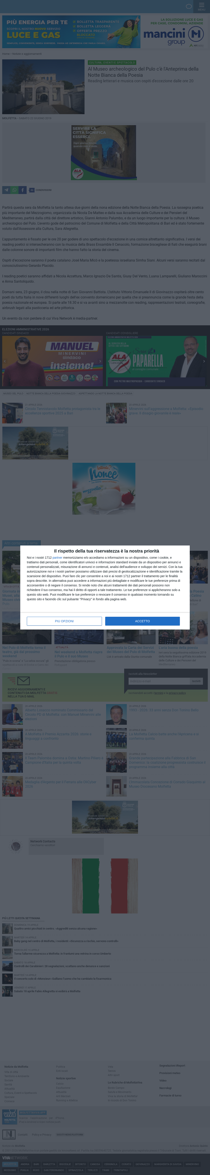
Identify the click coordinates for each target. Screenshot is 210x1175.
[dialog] (105, 587)
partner (57, 557)
